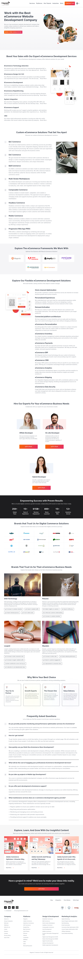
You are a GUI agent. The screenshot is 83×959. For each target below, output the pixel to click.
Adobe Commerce (27, 921)
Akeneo (25, 936)
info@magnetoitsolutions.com (21, 911)
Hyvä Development (47, 929)
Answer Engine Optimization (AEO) (70, 929)
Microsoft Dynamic (27, 946)
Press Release (67, 900)
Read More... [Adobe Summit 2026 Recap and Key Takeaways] (34, 868)
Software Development (47, 943)
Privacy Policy (7, 936)
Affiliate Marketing (66, 931)
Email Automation (66, 925)
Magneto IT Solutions (35, 953)
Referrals (6, 923)
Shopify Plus (26, 927)
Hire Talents (47, 3)
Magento (25, 919)
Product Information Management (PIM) (50, 934)
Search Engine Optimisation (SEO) (70, 921)
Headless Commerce (47, 925)
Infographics (58, 900)
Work (61, 3)
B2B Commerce (46, 921)
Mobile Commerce (46, 931)
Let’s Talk (28, 446)
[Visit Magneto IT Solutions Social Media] (5, 908)
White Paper (76, 900)
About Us (6, 919)
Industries (55, 3)
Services (32, 3)
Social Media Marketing (67, 934)
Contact (6, 934)
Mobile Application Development (50, 945)
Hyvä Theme (26, 931)
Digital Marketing (66, 919)
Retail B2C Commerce (47, 919)
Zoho (24, 944)
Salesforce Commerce (28, 923)
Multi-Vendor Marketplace (48, 923)
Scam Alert (6, 938)
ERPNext (25, 940)
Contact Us (70, 3)
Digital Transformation (47, 941)
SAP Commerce (27, 925)
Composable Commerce (48, 927)
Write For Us (7, 927)
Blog (51, 900)
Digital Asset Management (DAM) (50, 937)
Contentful (25, 938)
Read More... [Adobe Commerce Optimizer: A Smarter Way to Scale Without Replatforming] (9, 868)
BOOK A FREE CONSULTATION (13, 32)
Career (5, 929)
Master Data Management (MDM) (50, 939)
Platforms (39, 3)
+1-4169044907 (8, 911)
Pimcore (25, 934)
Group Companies (8, 921)
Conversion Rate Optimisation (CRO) (70, 927)
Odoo (24, 942)
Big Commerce (26, 929)
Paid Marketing (65, 923)
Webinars (6, 925)
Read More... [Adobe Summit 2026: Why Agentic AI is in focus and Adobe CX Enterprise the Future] (60, 868)
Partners (6, 931)
